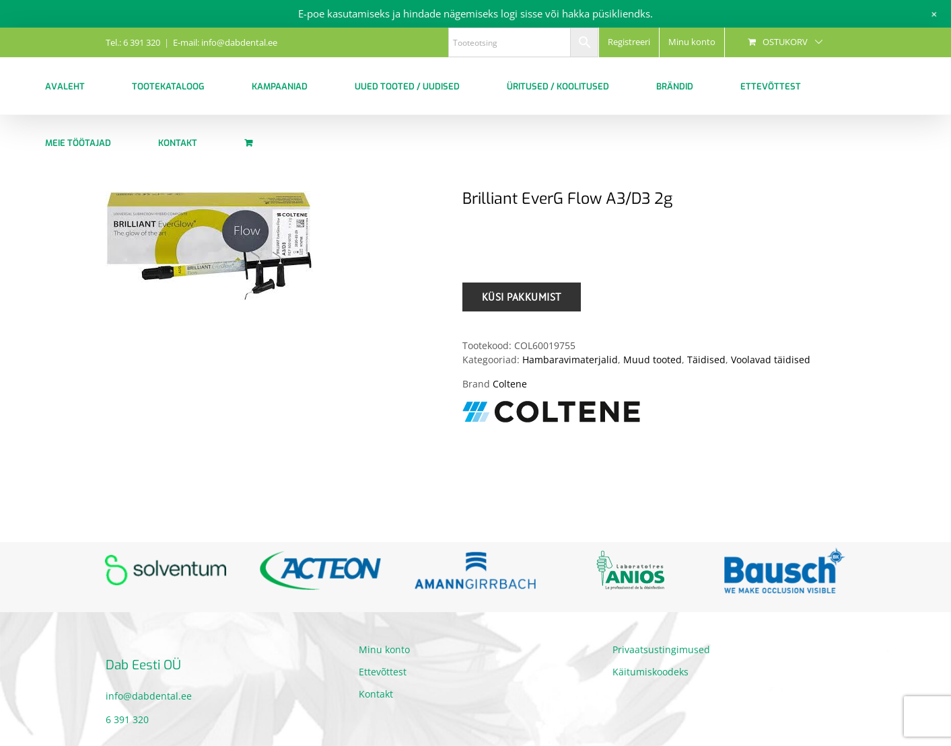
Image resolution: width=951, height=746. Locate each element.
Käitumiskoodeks (650, 671)
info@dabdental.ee (149, 695)
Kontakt (376, 693)
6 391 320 (127, 719)
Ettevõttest (383, 671)
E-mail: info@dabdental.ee (225, 42)
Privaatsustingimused (661, 649)
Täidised (706, 359)
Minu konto (384, 649)
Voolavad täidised (770, 359)
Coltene (510, 383)
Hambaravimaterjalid (570, 359)
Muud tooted (652, 359)
